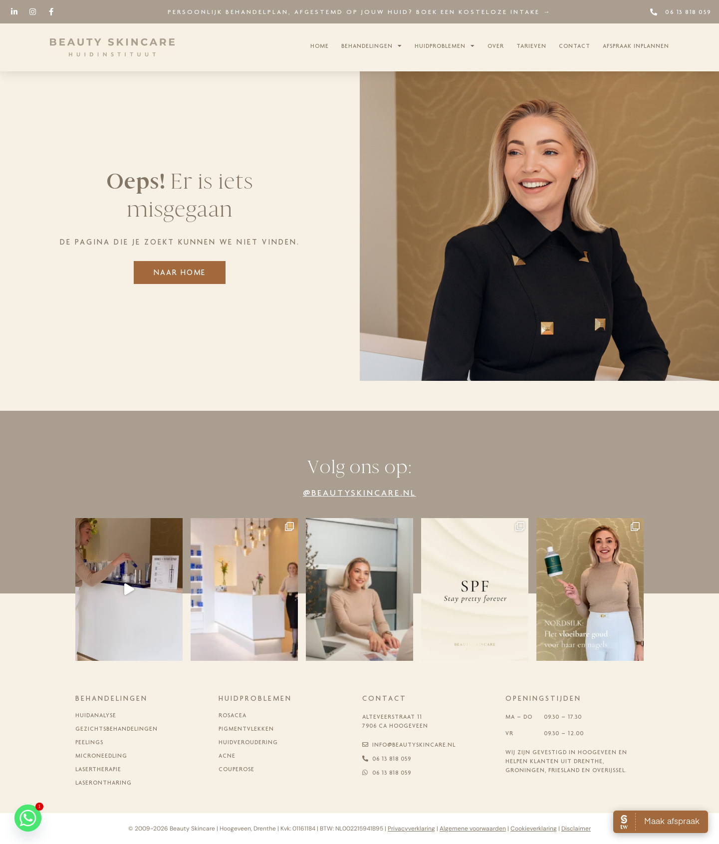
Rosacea (232, 715)
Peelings (89, 742)
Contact (574, 45)
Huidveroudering (248, 742)
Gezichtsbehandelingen (116, 728)
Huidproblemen (445, 45)
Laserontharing (103, 782)
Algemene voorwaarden (473, 829)
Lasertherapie (98, 769)
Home (319, 45)
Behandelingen (371, 45)
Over (495, 45)
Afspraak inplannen (636, 45)
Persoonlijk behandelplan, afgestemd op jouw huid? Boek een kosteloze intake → (359, 11)
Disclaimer (576, 829)
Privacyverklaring (411, 829)
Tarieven (531, 45)
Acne (227, 755)
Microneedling (101, 755)
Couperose (236, 769)
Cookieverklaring (533, 829)
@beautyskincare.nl (359, 492)
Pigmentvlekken (246, 728)
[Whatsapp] (27, 818)
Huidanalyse (95, 715)
